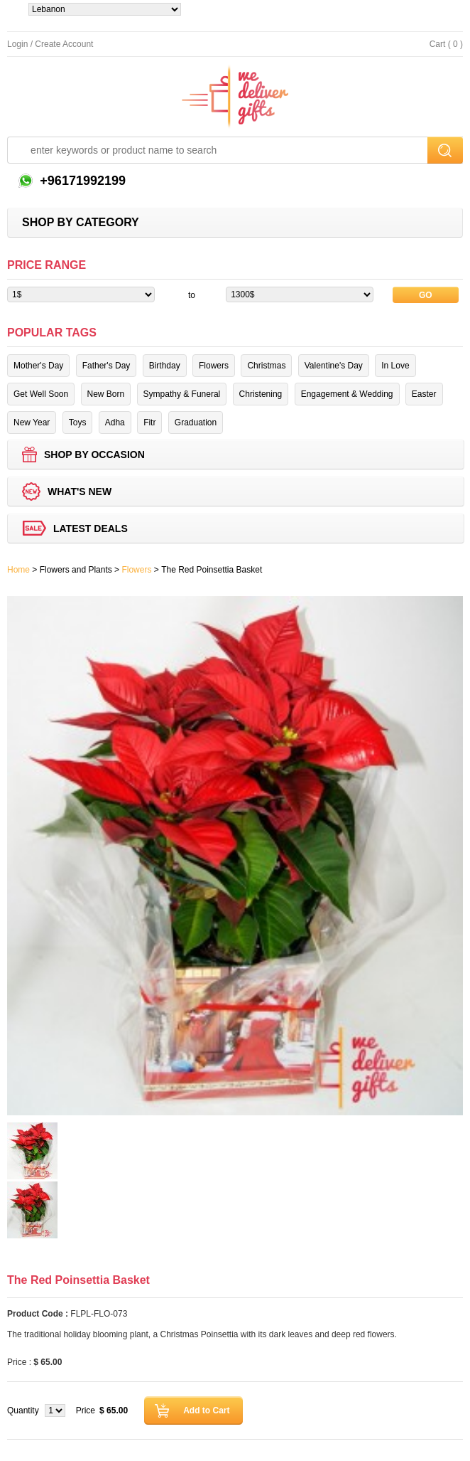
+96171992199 (81, 181)
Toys (78, 422)
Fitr (149, 422)
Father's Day (106, 366)
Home (18, 570)
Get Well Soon (40, 394)
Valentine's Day (334, 366)
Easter (424, 394)
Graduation (196, 422)
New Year (31, 422)
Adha (115, 422)
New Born (106, 394)
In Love (395, 366)
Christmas (266, 366)
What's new (79, 491)
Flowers (214, 366)
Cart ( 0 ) (446, 44)
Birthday (164, 366)
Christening (261, 394)
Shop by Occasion (94, 454)
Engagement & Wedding (347, 394)
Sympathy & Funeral (182, 394)
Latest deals (90, 528)
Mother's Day (38, 366)
